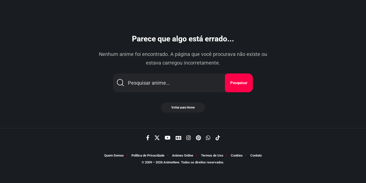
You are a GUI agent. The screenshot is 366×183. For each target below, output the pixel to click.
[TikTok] (217, 137)
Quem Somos (114, 155)
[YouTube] (167, 137)
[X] (157, 137)
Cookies (237, 155)
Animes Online (182, 155)
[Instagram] (188, 137)
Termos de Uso (212, 155)
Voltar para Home (183, 107)
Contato (256, 155)
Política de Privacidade (147, 155)
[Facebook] (148, 137)
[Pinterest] (198, 137)
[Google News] (178, 137)
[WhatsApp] (208, 137)
